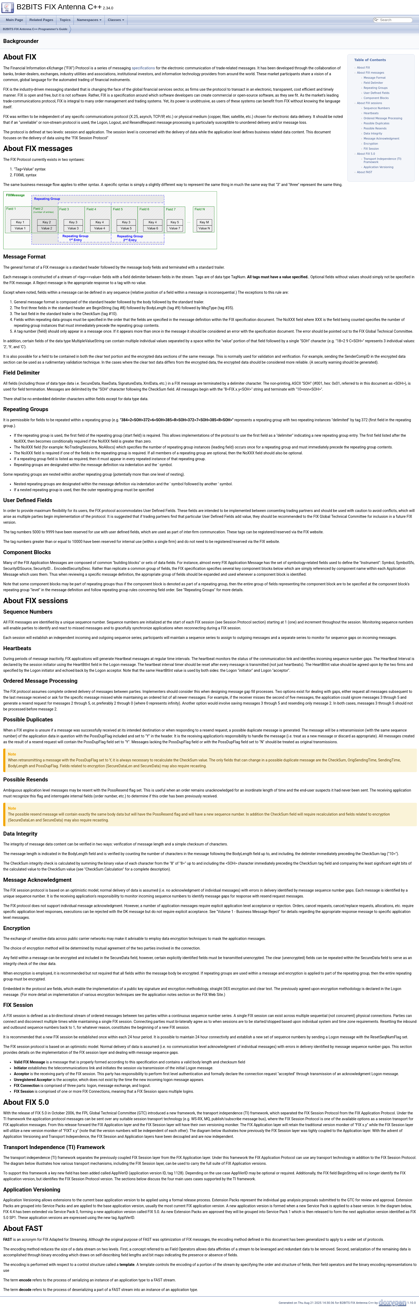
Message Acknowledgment (381, 138)
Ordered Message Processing (383, 118)
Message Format (375, 77)
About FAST (364, 172)
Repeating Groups (376, 87)
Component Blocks (376, 98)
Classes (116, 20)
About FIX (363, 67)
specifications (143, 68)
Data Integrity (373, 133)
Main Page (14, 20)
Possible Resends (375, 128)
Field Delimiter (373, 82)
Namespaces (89, 20)
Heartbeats (371, 113)
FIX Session (371, 148)
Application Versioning (378, 167)
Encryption (371, 143)
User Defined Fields (376, 93)
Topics (65, 20)
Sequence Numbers (377, 108)
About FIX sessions (369, 103)
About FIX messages (370, 72)
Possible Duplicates (376, 123)
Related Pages (41, 20)
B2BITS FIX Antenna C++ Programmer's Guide (35, 29)
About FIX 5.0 (366, 153)
